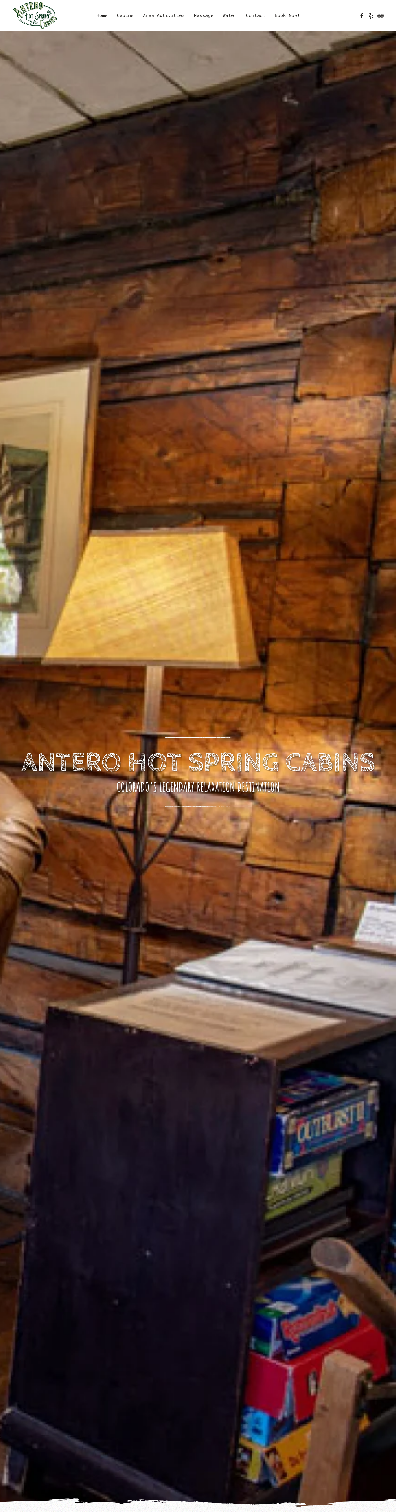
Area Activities (164, 15)
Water (230, 15)
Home (102, 15)
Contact (255, 15)
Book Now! (287, 15)
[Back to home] (36, 15)
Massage (203, 15)
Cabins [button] (125, 15)
